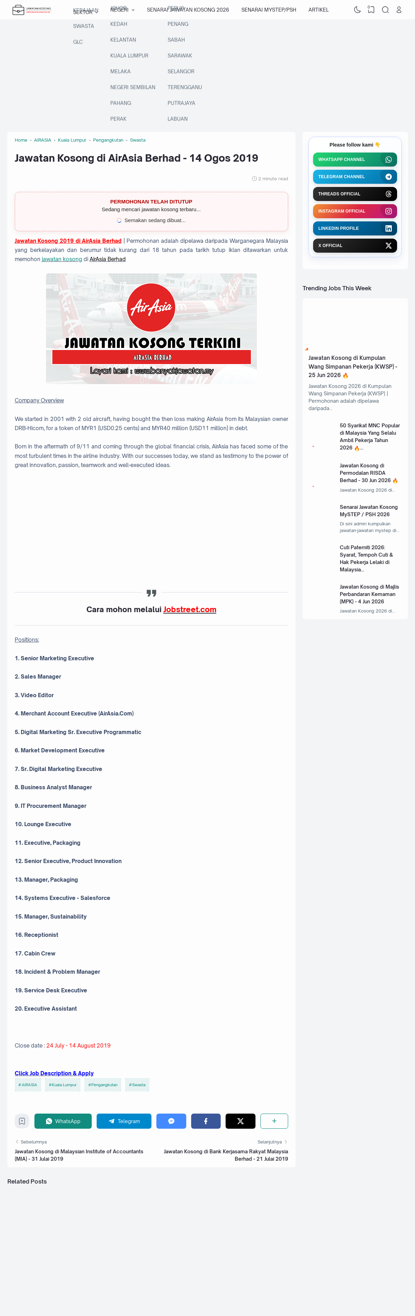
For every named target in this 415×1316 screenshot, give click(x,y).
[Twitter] (240, 1121)
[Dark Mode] (357, 10)
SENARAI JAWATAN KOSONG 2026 (188, 10)
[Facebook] (206, 1121)
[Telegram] (124, 1121)
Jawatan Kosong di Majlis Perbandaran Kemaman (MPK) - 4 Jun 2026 (369, 594)
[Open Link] (399, 10)
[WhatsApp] (63, 1121)
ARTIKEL (319, 10)
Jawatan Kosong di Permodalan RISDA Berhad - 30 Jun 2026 (365, 472)
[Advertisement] (207, 75)
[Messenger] (171, 1121)
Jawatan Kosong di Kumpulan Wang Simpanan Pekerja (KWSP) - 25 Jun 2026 (353, 366)
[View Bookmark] (371, 10)
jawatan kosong (62, 259)
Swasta (138, 1084)
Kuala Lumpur (64, 1084)
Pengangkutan (104, 1084)
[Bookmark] (22, 1123)
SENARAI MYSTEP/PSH (268, 10)
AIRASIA (29, 1084)
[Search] (385, 10)
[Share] (274, 1121)
